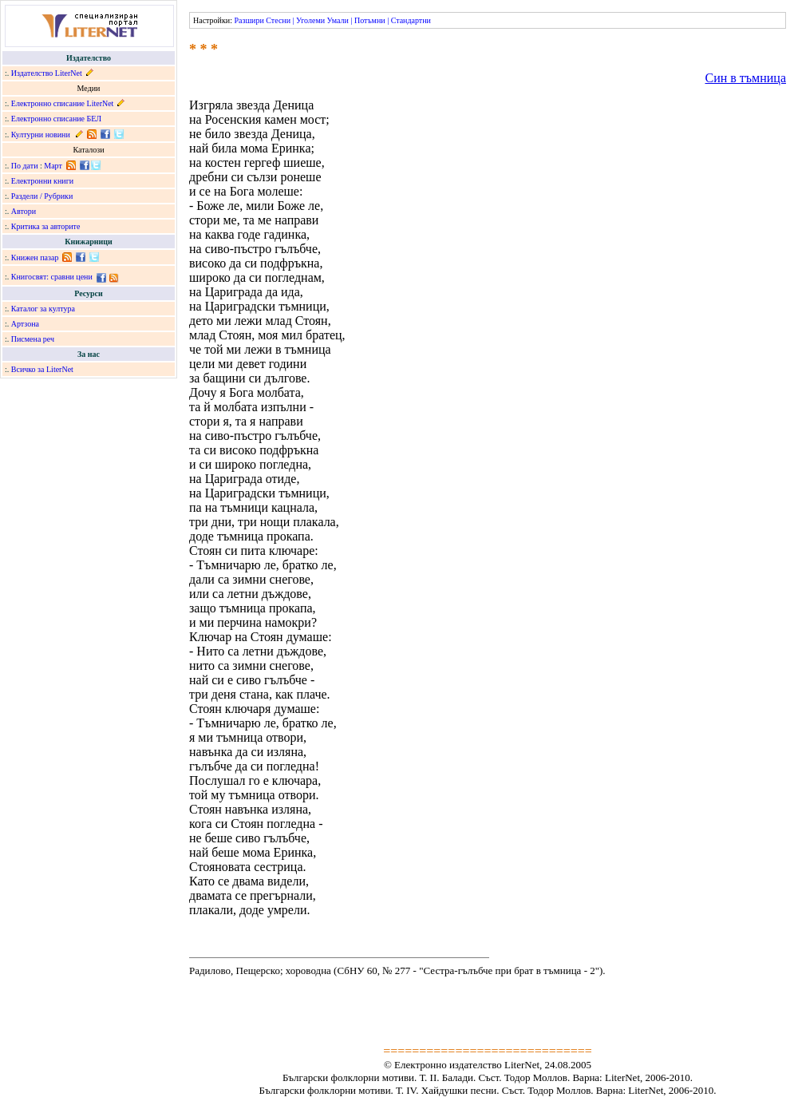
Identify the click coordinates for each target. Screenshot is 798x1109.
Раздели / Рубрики (42, 196)
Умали (338, 20)
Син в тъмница (745, 78)
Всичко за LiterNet (42, 369)
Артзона (25, 323)
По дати (24, 165)
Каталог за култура (43, 308)
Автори (23, 211)
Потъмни (369, 20)
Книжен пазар (35, 257)
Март (53, 165)
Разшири (248, 20)
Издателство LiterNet (46, 73)
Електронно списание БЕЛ (56, 118)
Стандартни (411, 20)
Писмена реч (32, 339)
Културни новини (40, 134)
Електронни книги (42, 180)
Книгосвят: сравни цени (52, 276)
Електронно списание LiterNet (62, 103)
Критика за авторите (46, 226)
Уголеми (310, 20)
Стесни (278, 20)
